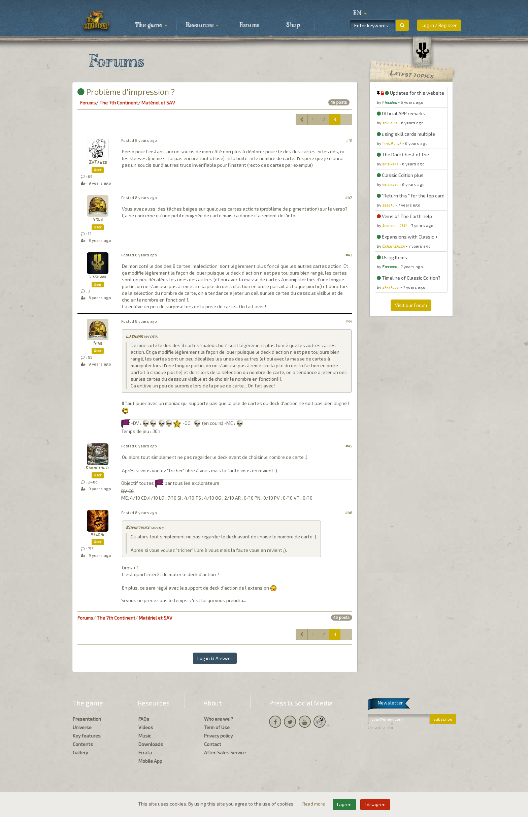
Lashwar (97, 277)
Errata (145, 752)
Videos (145, 727)
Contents (83, 744)
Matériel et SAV (158, 102)
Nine (97, 343)
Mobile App (150, 761)
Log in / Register (439, 25)
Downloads (150, 744)
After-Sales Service (225, 752)
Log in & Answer (214, 658)
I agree (344, 804)
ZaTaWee (98, 162)
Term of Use (217, 727)
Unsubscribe (381, 727)
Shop (293, 25)
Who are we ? (218, 719)
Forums (249, 25)
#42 (348, 197)
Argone (97, 534)
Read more (314, 804)
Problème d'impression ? (126, 91)
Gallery (80, 752)
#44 (348, 321)
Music (144, 736)
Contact (212, 744)
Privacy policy (218, 736)
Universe (82, 727)
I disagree (375, 804)
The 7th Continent (118, 102)
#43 (348, 255)
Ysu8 (98, 219)
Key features (87, 736)
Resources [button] (202, 25)
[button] (360, 13)
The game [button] (151, 25)
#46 (348, 512)
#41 (349, 140)
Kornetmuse (98, 468)
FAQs (143, 719)
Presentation (87, 719)
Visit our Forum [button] (411, 305)
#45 (348, 446)
